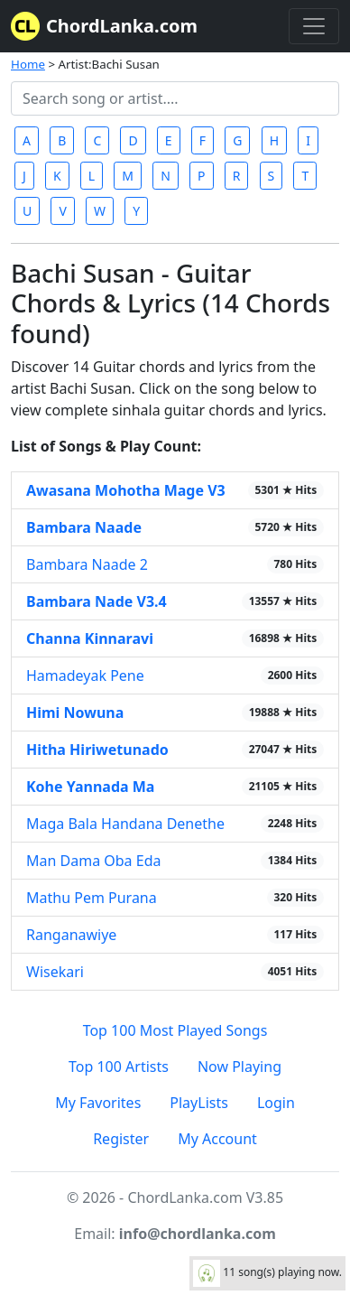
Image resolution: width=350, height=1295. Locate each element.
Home (28, 64)
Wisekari (55, 972)
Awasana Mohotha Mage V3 (126, 490)
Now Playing (239, 1066)
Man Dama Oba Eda (93, 861)
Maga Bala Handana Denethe (125, 824)
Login (276, 1103)
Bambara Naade (84, 527)
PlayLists (199, 1103)
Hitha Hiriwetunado (97, 749)
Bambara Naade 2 (87, 564)
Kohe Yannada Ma (90, 787)
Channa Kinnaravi (89, 638)
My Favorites (98, 1103)
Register (121, 1139)
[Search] (175, 98)
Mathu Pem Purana (91, 898)
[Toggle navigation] (314, 26)
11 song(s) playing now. (267, 1273)
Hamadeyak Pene (85, 675)
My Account (217, 1139)
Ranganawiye (71, 935)
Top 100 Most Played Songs (175, 1030)
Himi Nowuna (75, 712)
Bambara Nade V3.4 (96, 601)
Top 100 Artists (119, 1066)
